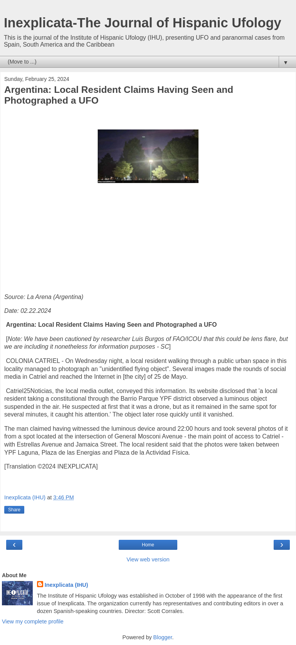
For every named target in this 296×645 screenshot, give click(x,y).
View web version (148, 559)
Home (148, 545)
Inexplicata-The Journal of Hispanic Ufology (142, 22)
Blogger (162, 637)
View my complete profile (33, 621)
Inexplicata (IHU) (66, 585)
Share (14, 509)
